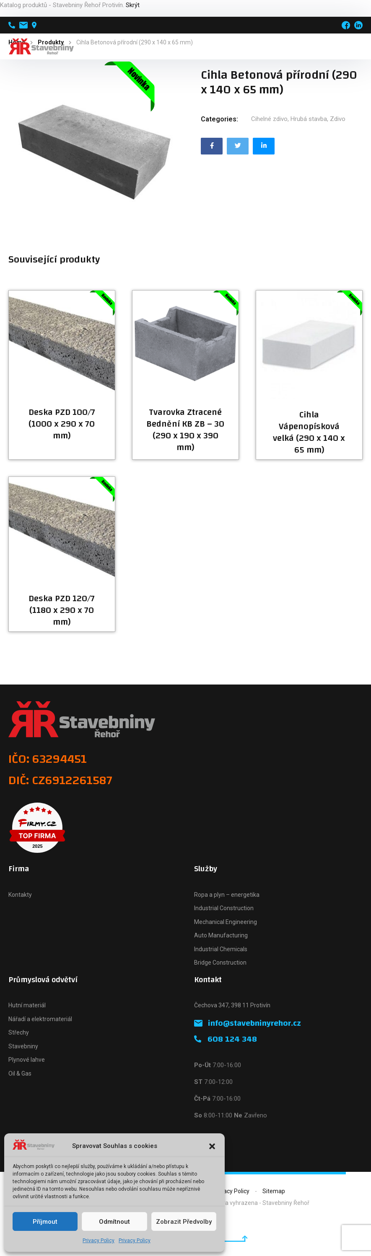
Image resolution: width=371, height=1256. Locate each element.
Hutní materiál (27, 1005)
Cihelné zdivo (269, 119)
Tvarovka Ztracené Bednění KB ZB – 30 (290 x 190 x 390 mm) (185, 430)
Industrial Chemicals (220, 949)
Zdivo (337, 119)
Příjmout (45, 1221)
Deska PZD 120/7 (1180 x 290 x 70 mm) (62, 610)
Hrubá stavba (309, 119)
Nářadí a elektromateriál (40, 1019)
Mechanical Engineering (225, 922)
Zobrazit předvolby (184, 1221)
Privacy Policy (98, 1240)
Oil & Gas (19, 1073)
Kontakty (20, 894)
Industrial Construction (224, 908)
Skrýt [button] (133, 5)
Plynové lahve (26, 1059)
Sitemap (273, 1191)
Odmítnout (114, 1221)
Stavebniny (23, 1046)
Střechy (18, 1032)
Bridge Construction (220, 962)
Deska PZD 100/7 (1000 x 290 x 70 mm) (62, 424)
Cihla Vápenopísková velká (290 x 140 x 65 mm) (309, 432)
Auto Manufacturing (221, 935)
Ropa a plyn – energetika (226, 894)
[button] (212, 1146)
